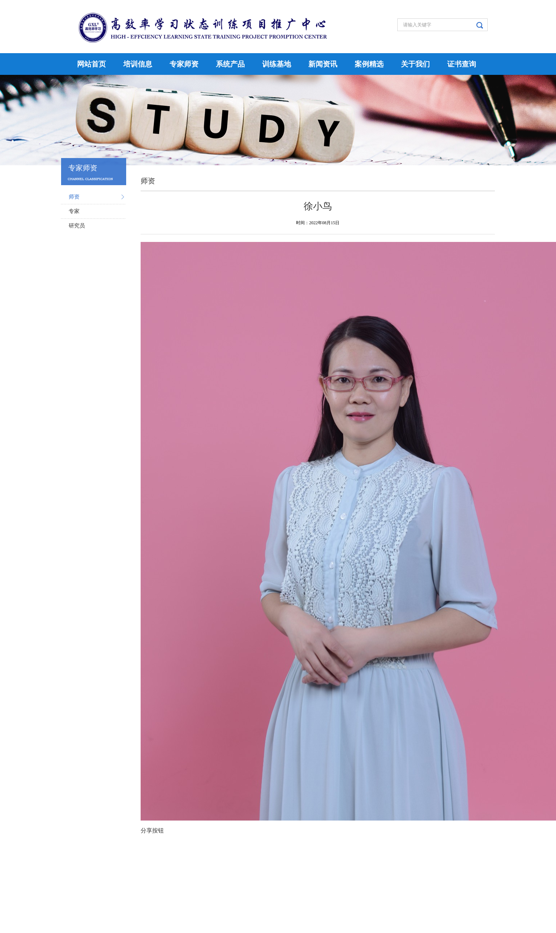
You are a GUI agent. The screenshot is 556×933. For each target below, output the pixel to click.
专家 (74, 211)
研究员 (77, 226)
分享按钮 (152, 830)
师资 (74, 197)
